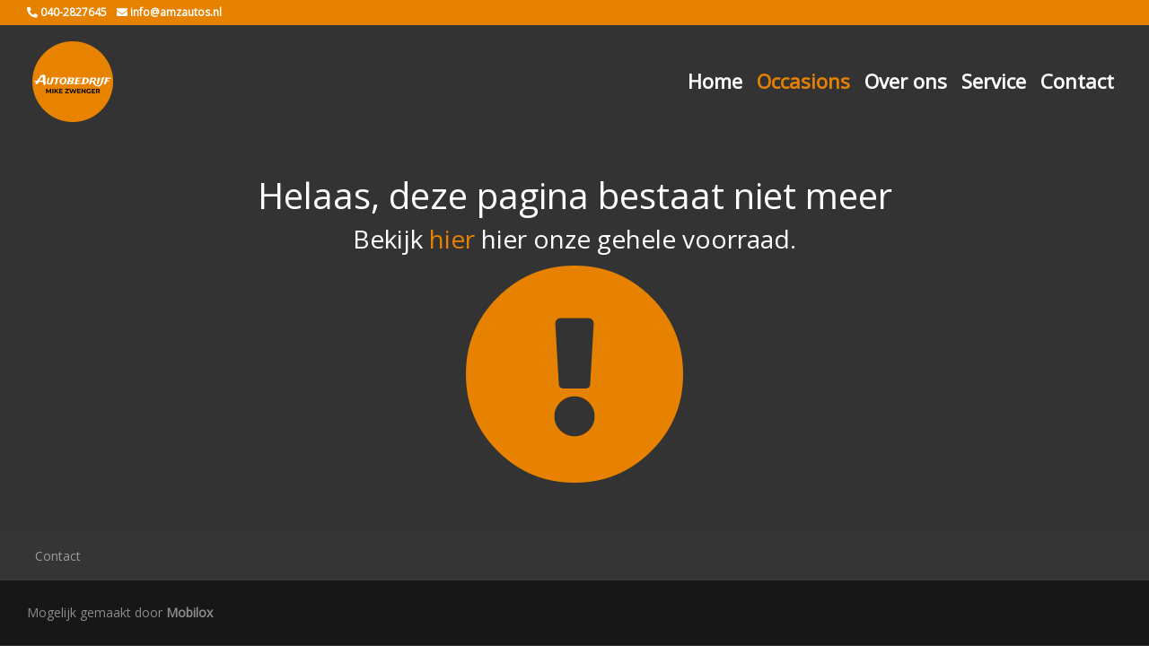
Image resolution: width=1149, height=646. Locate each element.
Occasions (803, 80)
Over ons (905, 80)
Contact (1077, 80)
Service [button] (993, 80)
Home (715, 80)
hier (452, 239)
